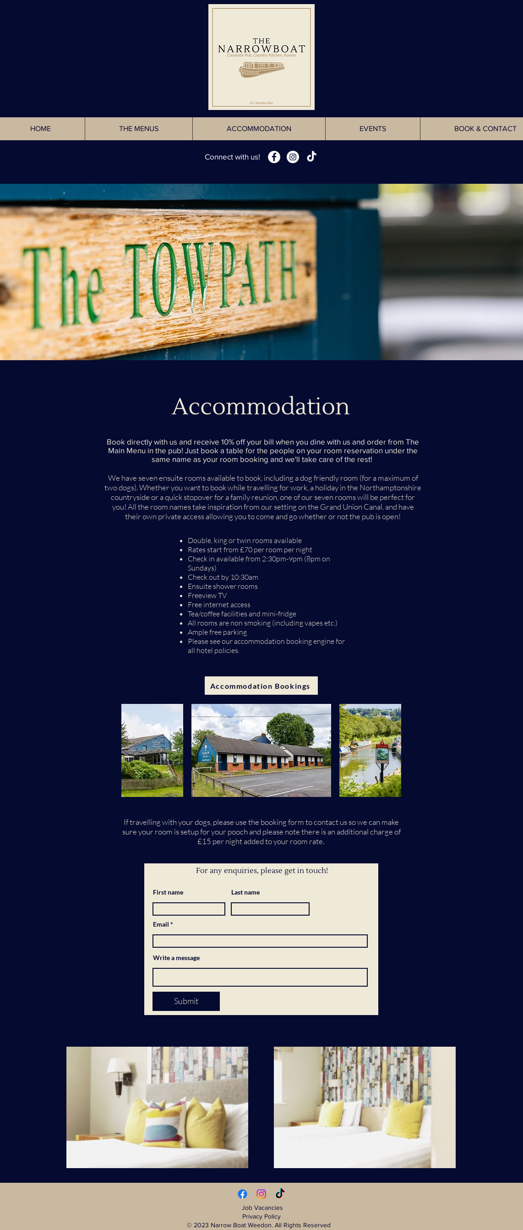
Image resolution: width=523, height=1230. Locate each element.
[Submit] (186, 1001)
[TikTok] (311, 157)
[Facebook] (242, 1194)
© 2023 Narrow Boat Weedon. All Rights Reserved (261, 1225)
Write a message (176, 958)
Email (161, 924)
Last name (245, 892)
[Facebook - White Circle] (274, 157)
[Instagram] (261, 1194)
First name (168, 892)
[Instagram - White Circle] (293, 157)
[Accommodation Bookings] (261, 685)
